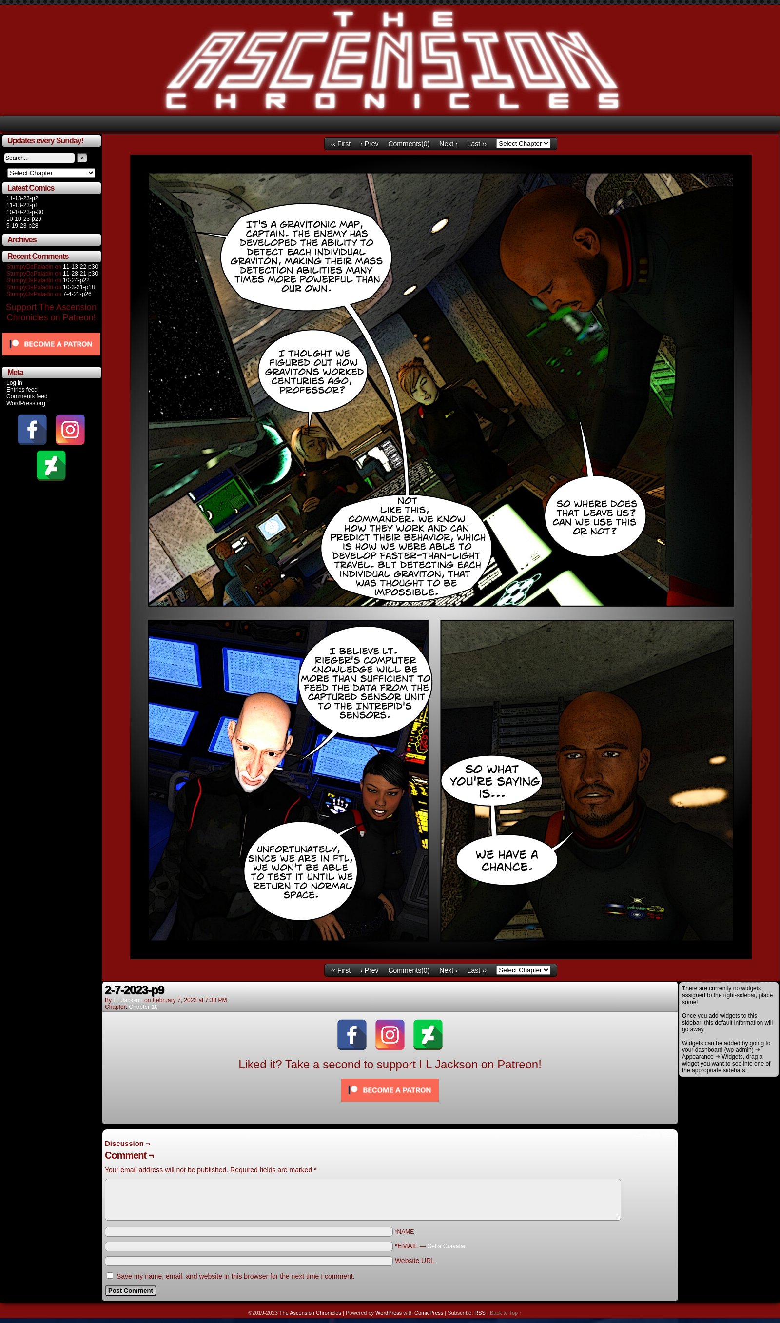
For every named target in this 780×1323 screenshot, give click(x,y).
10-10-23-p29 (23, 219)
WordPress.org (25, 403)
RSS (480, 1313)
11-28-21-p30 (80, 273)
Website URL (415, 1260)
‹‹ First (341, 144)
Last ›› (477, 144)
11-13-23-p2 (22, 198)
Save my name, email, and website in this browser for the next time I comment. (236, 1276)
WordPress (388, 1313)
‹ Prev (369, 144)
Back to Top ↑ (506, 1313)
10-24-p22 (76, 280)
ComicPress (428, 1313)
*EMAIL (430, 1246)
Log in (14, 382)
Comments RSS (653, 1135)
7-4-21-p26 (77, 294)
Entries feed (22, 389)
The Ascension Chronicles (310, 1313)
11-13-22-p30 (80, 266)
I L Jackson (127, 1000)
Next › (448, 144)
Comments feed (27, 396)
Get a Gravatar (446, 1246)
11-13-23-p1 (22, 205)
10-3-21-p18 (79, 287)
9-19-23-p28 (22, 225)
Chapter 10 (143, 1007)
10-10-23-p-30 (24, 212)
